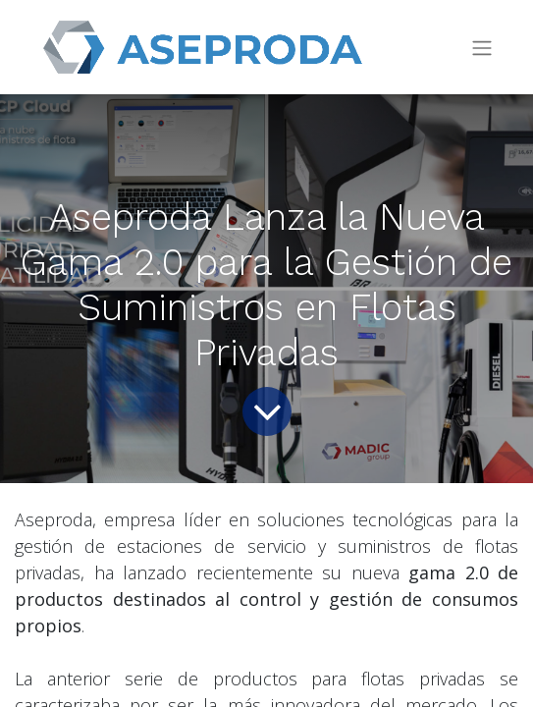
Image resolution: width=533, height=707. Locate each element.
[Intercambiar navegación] (482, 48)
